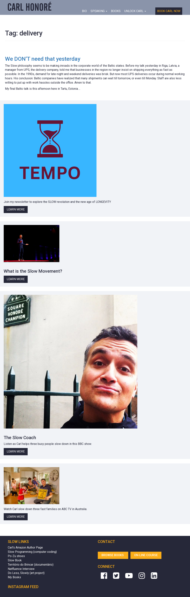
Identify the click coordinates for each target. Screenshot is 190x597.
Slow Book (15, 560)
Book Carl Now (168, 11)
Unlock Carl (135, 11)
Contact (106, 541)
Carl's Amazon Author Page (25, 547)
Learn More (16, 209)
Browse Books (113, 555)
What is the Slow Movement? (33, 271)
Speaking (99, 11)
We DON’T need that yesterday (42, 59)
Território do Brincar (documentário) (30, 564)
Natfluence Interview (21, 569)
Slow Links (18, 541)
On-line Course (146, 555)
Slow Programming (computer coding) (32, 552)
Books (116, 11)
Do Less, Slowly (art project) (26, 573)
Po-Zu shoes (16, 556)
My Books (14, 577)
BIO (84, 11)
